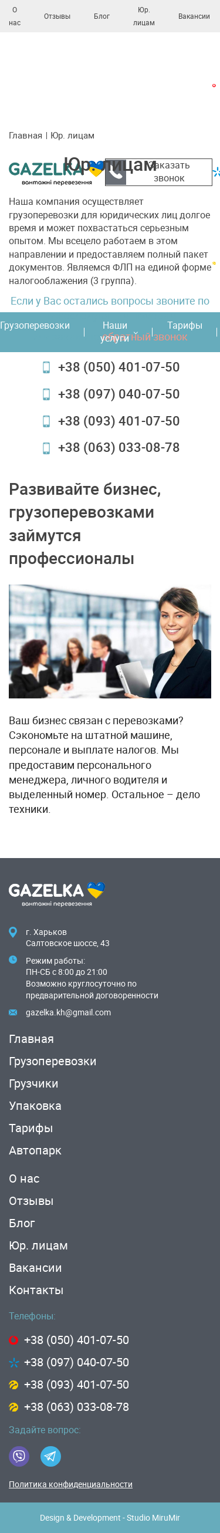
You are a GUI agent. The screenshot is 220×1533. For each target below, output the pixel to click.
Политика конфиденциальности (71, 1484)
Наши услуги (118, 332)
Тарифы (184, 325)
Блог (102, 16)
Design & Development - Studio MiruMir (110, 1517)
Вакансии (194, 16)
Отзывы (57, 16)
